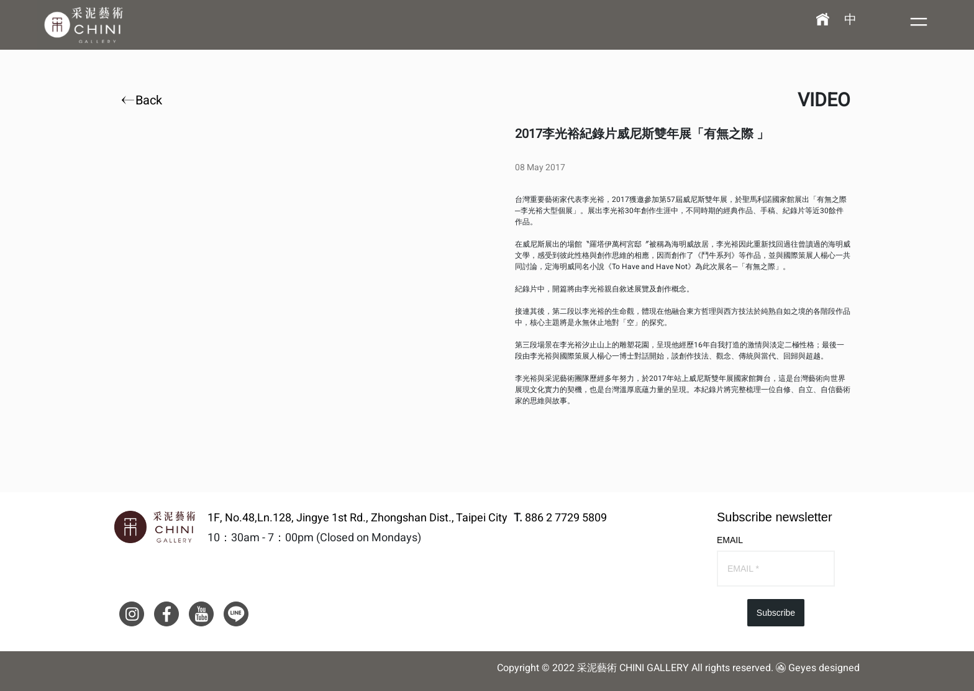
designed (839, 668)
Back (143, 100)
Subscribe (776, 613)
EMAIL (730, 540)
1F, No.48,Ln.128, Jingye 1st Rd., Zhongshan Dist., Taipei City (357, 518)
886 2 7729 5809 (566, 518)
